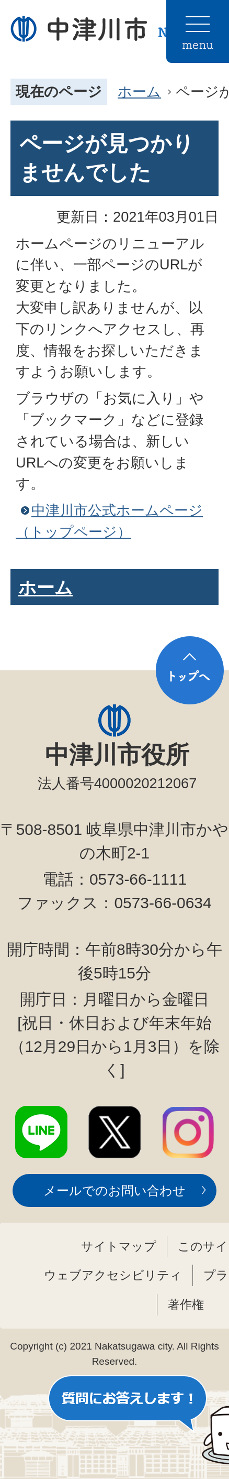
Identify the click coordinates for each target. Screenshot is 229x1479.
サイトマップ (118, 1246)
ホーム (139, 91)
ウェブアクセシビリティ (113, 1275)
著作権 (186, 1304)
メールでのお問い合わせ (114, 1190)
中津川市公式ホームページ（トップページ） (109, 521)
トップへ (190, 670)
